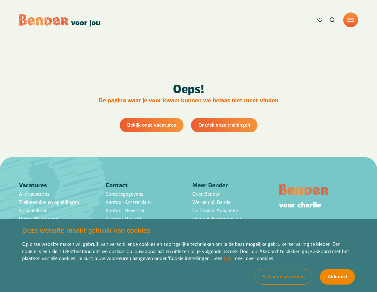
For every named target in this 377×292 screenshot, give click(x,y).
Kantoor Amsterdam (128, 202)
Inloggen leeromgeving (216, 218)
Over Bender (206, 193)
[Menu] (350, 19)
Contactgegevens (125, 193)
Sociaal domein (35, 210)
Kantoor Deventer (125, 210)
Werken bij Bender (212, 202)
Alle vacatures (34, 193)
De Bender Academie (215, 210)
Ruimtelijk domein (38, 218)
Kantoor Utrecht (124, 218)
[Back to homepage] (59, 19)
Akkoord (337, 276)
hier (228, 258)
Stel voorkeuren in (283, 276)
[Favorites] (319, 20)
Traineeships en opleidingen (49, 202)
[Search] (332, 20)
